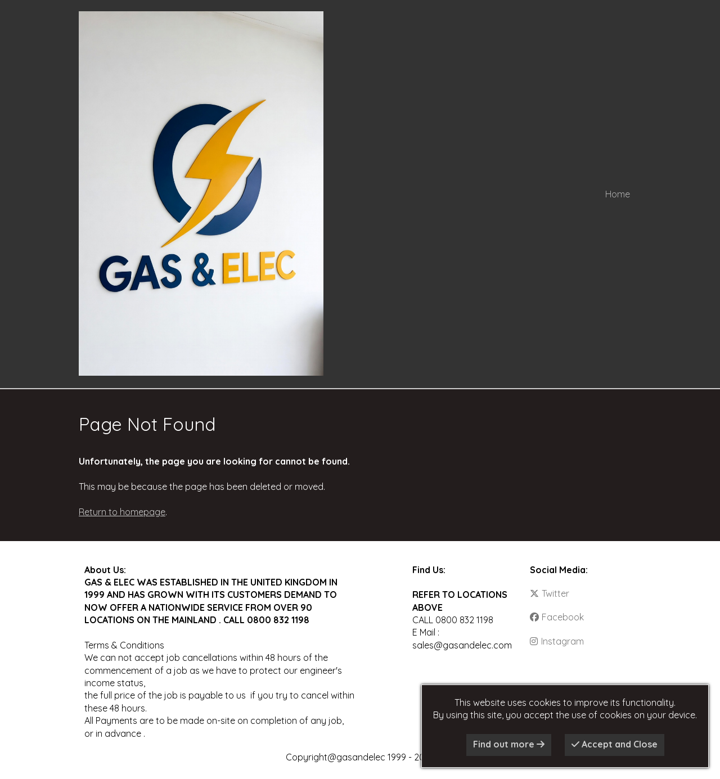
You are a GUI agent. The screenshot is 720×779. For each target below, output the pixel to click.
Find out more (508, 744)
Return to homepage (122, 511)
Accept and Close (615, 744)
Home (617, 194)
